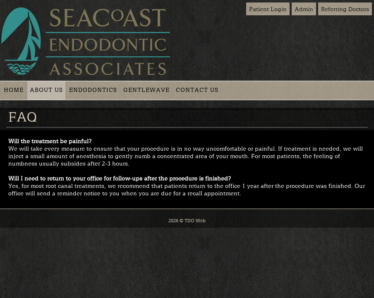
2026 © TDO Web (187, 220)
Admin (304, 8)
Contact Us (197, 89)
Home (14, 89)
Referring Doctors (345, 8)
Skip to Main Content (24, 3)
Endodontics (93, 89)
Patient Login (268, 8)
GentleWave (146, 89)
